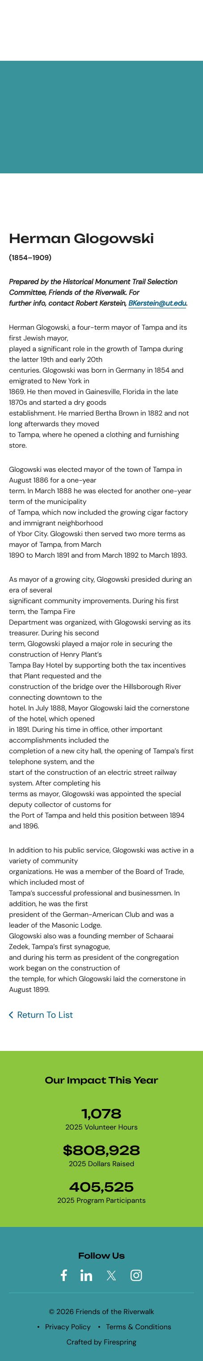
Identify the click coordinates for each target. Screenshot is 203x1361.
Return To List (45, 1015)
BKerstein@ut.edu (157, 303)
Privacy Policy (68, 1327)
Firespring (120, 1342)
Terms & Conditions (138, 1327)
